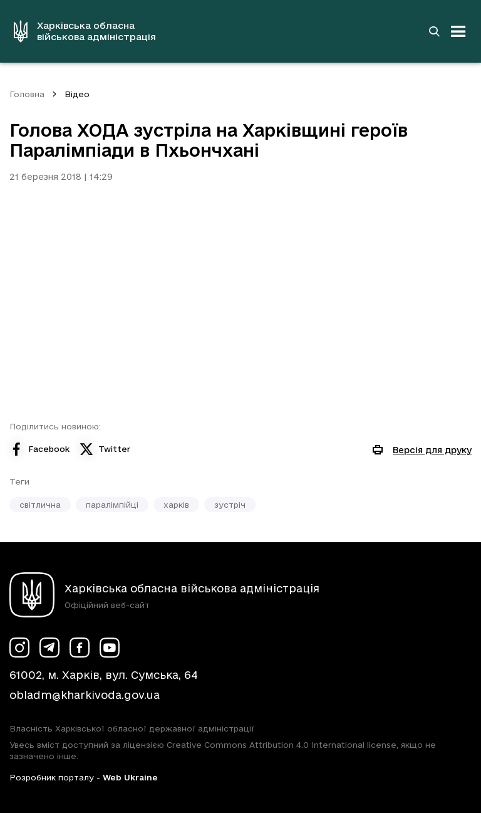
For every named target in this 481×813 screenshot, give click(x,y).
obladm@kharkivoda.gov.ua (84, 695)
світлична (40, 504)
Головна (26, 94)
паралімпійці (112, 504)
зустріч (230, 504)
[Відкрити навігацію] (458, 31)
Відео (77, 94)
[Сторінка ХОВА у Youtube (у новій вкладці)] (110, 647)
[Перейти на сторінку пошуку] (434, 31)
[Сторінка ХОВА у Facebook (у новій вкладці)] (80, 647)
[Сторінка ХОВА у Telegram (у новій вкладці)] (49, 647)
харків (176, 504)
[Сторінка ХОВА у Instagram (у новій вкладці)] (19, 647)
